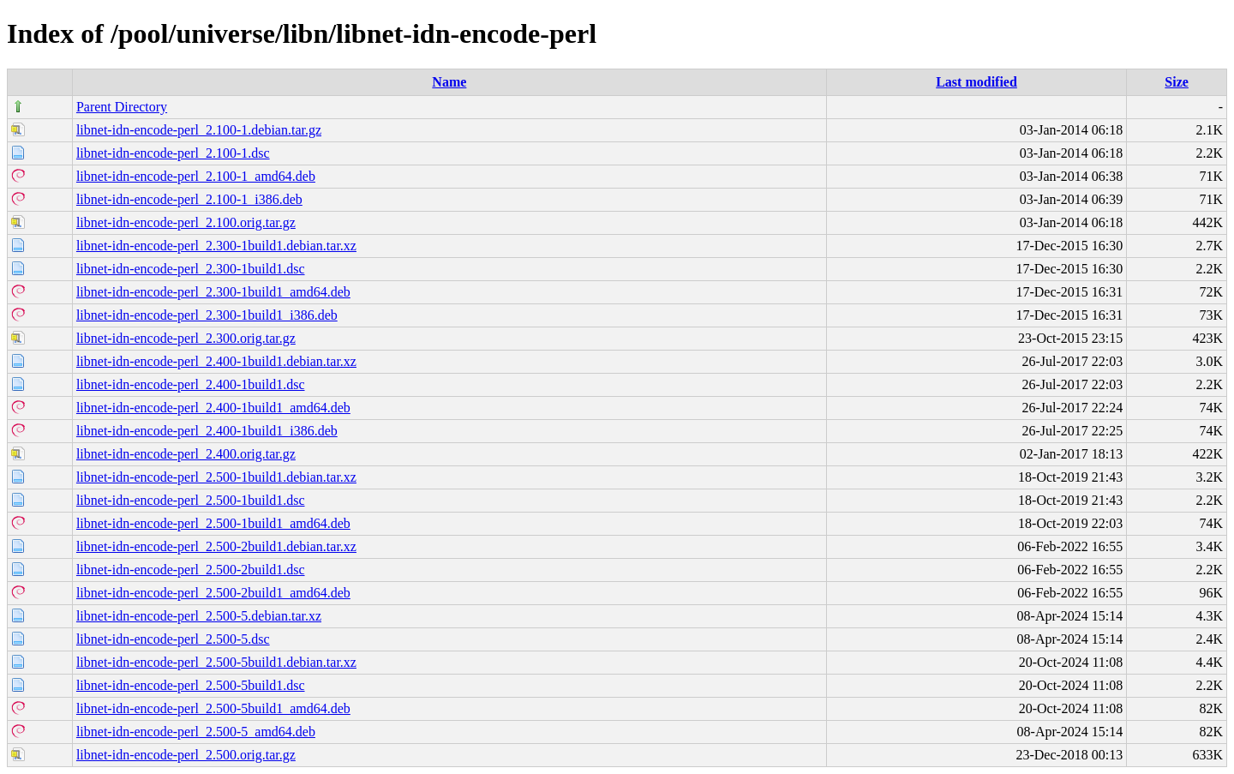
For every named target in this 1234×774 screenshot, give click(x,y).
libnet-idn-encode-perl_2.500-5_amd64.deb (195, 731)
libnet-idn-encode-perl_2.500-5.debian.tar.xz (198, 616)
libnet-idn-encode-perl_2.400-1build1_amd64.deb (213, 407)
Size (1177, 82)
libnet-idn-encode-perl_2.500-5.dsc (173, 639)
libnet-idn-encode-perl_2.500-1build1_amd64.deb (213, 523)
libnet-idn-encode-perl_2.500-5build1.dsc (190, 685)
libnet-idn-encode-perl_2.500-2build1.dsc (190, 569)
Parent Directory (121, 106)
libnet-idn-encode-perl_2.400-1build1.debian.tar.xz (216, 361)
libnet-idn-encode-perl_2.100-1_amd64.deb (195, 176)
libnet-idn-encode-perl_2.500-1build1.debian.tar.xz (216, 477)
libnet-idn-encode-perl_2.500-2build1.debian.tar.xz (216, 546)
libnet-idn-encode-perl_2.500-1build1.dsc (190, 500)
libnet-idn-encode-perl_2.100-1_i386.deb (189, 199)
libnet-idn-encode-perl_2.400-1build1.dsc (190, 384)
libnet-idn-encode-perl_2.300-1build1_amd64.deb (213, 292)
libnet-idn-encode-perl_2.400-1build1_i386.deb (207, 430)
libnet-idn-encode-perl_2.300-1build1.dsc (190, 268)
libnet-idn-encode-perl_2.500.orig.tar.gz (186, 754)
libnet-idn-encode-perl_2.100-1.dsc (173, 153)
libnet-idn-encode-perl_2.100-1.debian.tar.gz (198, 130)
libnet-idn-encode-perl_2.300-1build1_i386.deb (207, 315)
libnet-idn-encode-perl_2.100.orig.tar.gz (186, 222)
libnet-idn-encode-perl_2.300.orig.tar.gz (186, 338)
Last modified (976, 82)
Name (449, 82)
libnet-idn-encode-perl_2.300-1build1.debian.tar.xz (216, 245)
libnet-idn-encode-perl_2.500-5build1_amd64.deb (213, 708)
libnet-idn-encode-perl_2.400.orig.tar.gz (186, 454)
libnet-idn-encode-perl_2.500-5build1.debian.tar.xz (216, 662)
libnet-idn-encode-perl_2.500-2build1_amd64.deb (213, 592)
